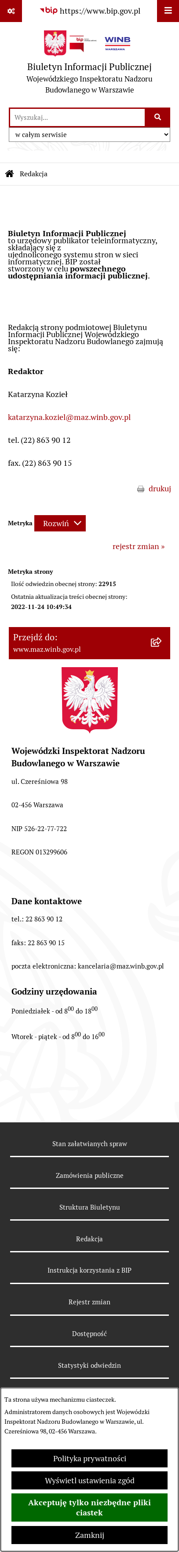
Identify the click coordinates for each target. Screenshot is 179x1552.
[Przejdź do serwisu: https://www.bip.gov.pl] (90, 11)
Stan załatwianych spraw (89, 1144)
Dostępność (89, 1333)
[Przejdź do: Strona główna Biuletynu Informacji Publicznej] (10, 174)
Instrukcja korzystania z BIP (89, 1270)
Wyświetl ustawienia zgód (90, 1480)
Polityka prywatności (89, 1458)
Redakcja (89, 1239)
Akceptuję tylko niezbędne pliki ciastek (89, 1507)
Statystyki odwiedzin (89, 1365)
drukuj (160, 488)
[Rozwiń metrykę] (60, 523)
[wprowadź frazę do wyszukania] (77, 117)
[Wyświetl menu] (168, 11)
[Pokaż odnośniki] (11, 11)
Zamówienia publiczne (90, 1175)
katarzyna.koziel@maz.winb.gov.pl (69, 417)
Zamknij (89, 1535)
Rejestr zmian (89, 1302)
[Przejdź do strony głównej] (89, 64)
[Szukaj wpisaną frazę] (158, 117)
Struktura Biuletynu (89, 1207)
